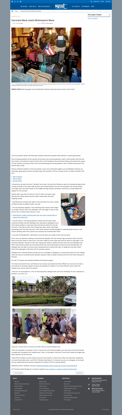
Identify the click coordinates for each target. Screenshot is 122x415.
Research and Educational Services (73, 386)
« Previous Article (17, 373)
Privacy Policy (105, 409)
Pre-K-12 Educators (44, 388)
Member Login (42, 386)
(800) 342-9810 (96, 386)
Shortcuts (17, 397)
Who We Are (23, 6)
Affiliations (17, 393)
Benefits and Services (44, 384)
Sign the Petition (17, 181)
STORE (102, 1)
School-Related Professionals (47, 390)
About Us (16, 381)
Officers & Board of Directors (21, 384)
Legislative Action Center (70, 388)
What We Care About (44, 6)
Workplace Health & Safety (70, 397)
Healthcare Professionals (45, 393)
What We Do (32, 6)
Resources (66, 384)
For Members (85, 6)
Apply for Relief (17, 179)
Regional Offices (18, 386)
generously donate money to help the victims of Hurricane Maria (57, 366)
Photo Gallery (67, 400)
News (92, 6)
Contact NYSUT (18, 400)
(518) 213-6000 (96, 384)
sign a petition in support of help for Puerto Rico (61, 369)
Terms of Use (16, 409)
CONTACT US (97, 1)
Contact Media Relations (98, 390)
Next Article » (79, 373)
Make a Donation (17, 176)
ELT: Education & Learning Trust (72, 393)
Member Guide (43, 381)
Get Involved (76, 6)
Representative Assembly (20, 390)
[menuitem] (24, 6)
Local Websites (18, 388)
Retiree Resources (43, 400)
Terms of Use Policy (19, 395)
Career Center (67, 390)
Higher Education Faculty (45, 395)
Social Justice (67, 381)
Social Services (68, 395)
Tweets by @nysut (93, 18)
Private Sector (42, 397)
